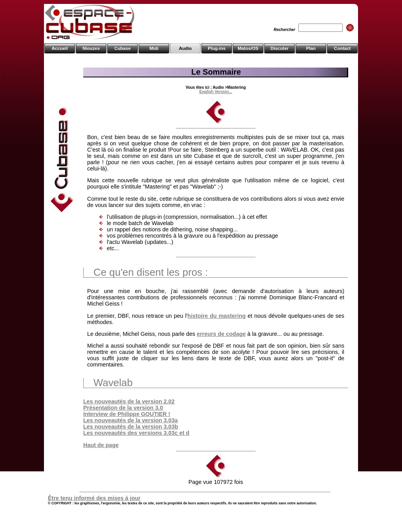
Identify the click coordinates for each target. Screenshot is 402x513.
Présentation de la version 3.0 (123, 408)
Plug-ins (216, 48)
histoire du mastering (217, 316)
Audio (185, 48)
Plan (311, 48)
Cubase (122, 48)
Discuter (279, 48)
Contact (342, 48)
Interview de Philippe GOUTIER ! (126, 414)
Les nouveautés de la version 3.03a (130, 420)
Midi (153, 48)
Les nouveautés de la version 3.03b (130, 426)
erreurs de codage (221, 334)
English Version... (215, 92)
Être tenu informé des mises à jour (94, 498)
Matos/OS (248, 48)
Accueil (60, 48)
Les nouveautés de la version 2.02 (129, 401)
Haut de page (101, 445)
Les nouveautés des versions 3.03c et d (136, 433)
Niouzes (91, 48)
